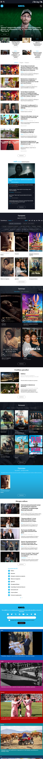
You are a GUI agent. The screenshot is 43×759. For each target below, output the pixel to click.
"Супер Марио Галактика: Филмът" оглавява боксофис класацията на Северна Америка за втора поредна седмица (30, 94)
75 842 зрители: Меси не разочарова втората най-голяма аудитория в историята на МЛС (19, 718)
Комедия (18, 277)
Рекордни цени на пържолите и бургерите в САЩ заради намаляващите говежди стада (19, 750)
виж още (4, 34)
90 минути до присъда (19, 432)
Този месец (17, 470)
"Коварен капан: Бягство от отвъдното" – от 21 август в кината (15, 55)
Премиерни (17, 291)
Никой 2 (16, 457)
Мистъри (16, 431)
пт (29, 220)
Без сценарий (11, 192)
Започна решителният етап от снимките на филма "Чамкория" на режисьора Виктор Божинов (31, 507)
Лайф (2, 661)
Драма (4, 252)
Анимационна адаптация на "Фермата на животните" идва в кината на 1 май (30, 143)
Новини (2, 25)
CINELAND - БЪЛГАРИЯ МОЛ (15, 223)
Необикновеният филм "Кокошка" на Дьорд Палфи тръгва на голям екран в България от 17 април (21, 201)
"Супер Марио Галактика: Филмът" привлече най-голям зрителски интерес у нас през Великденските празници (29, 68)
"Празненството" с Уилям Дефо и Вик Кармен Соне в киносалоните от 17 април (28, 520)
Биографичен (3, 253)
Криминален (39, 277)
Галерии (27, 62)
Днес (26, 220)
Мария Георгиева (23, 125)
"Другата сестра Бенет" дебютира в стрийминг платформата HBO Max (28, 131)
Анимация (33, 252)
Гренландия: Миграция (5, 456)
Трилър (6, 430)
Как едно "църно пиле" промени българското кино (20, 180)
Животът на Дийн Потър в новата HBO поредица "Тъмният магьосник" (37, 55)
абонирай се (21, 622)
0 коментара (30, 97)
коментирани (25, 162)
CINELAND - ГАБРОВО (24, 226)
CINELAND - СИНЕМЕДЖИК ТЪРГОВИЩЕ (30, 229)
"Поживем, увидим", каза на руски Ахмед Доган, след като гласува (17, 656)
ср (41, 220)
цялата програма (21, 281)
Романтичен (33, 408)
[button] (20, 597)
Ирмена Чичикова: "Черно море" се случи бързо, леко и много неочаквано (30, 554)
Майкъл (2, 254)
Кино (10, 182)
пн (36, 220)
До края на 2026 (24, 470)
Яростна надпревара (33, 431)
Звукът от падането (5, 279)
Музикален (7, 253)
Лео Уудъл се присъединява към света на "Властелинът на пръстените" (37, 43)
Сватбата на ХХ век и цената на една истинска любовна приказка (18, 687)
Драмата (17, 279)
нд (34, 220)
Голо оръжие (31, 456)
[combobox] (10, 220)
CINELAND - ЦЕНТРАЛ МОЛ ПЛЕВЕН (12, 229)
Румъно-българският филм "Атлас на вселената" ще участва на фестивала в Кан (29, 543)
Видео (21, 62)
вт (39, 220)
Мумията (17, 253)
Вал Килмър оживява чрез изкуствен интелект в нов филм (21, 184)
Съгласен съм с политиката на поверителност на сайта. (22, 620)
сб (32, 220)
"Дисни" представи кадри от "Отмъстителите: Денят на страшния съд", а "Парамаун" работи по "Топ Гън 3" (21, 29)
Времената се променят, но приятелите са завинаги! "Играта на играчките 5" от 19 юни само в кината (29, 81)
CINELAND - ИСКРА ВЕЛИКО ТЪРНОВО (10, 226)
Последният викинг (33, 279)
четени (19, 162)
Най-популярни (25, 291)
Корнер (2, 692)
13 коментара (30, 534)
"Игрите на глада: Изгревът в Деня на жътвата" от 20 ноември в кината (15, 43)
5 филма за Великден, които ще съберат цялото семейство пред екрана (29, 117)
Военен (6, 277)
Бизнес (2, 724)
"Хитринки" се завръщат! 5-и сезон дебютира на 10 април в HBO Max (29, 107)
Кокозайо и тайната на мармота (30, 324)
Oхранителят (3, 431)
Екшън (8, 408)
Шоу (10, 186)
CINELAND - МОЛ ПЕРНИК (28, 223)
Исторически (7, 252)
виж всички (21, 155)
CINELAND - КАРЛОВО (36, 226)
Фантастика (20, 408)
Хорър (18, 252)
